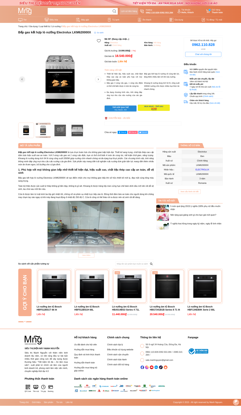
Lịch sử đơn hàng (129, 11)
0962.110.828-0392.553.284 (159, 352)
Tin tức (59, 402)
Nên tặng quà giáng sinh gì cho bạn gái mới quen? (193, 215)
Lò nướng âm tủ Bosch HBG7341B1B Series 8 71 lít (165, 308)
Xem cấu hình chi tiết (189, 192)
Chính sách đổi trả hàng (118, 364)
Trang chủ (23, 26)
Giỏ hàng (214, 11)
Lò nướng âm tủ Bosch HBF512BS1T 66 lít (49, 308)
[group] (60, 79)
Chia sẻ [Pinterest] (132, 132)
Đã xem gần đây (24, 322)
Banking (50, 388)
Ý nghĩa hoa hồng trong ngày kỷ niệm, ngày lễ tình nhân (195, 224)
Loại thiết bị (44, 26)
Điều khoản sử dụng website (120, 349)
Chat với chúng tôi (203, 54)
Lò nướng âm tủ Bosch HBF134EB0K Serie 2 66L (201, 308)
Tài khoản (185, 11)
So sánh (100, 33)
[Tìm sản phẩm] (83, 11)
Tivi (24, 20)
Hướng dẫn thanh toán (84, 363)
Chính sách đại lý (115, 345)
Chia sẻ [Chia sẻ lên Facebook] (122, 132)
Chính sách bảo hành (117, 359)
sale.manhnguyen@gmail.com (159, 360)
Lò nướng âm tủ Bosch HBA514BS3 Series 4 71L (125, 308)
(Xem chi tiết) (214, 103)
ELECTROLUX (202, 170)
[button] (98, 79)
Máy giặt (85, 20)
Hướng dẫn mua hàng (84, 349)
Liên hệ (69, 402)
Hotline (156, 11)
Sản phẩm (48, 402)
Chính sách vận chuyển (117, 354)
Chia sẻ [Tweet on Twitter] (143, 132)
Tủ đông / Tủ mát (214, 20)
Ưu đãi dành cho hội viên (85, 345)
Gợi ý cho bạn (24, 292)
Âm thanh (147, 20)
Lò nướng (56, 26)
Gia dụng (179, 20)
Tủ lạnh (115, 20)
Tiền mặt (36, 388)
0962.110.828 (203, 45)
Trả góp (43, 388)
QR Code (28, 388)
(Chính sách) (208, 96)
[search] (114, 11)
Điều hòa (54, 20)
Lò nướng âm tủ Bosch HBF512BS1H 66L (86, 308)
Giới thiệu (36, 402)
